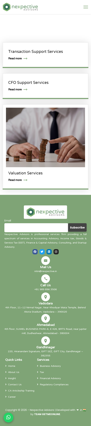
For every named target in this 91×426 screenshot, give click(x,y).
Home (11, 366)
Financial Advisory (50, 378)
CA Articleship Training (21, 390)
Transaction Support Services (35, 51)
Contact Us (15, 384)
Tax (42, 372)
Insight (12, 378)
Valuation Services (25, 173)
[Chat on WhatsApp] (8, 417)
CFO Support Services (28, 82)
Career (12, 396)
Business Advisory (50, 366)
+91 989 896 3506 (45, 289)
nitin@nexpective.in (45, 271)
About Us (13, 372)
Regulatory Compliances (54, 384)
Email (7, 220)
